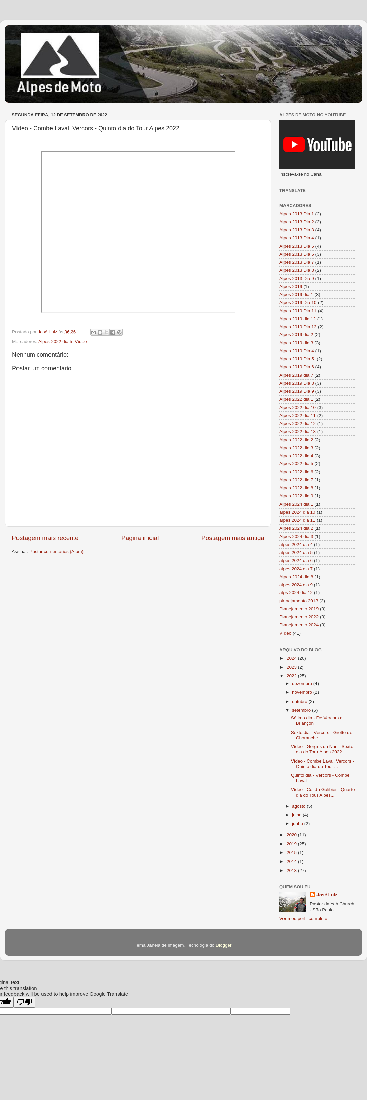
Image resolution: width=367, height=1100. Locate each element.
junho (298, 823)
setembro (302, 710)
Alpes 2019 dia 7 (296, 375)
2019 (292, 843)
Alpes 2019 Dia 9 (296, 391)
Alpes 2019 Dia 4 (296, 350)
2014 (292, 861)
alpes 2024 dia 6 (296, 560)
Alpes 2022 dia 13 (297, 431)
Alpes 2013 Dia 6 (296, 254)
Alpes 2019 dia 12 (297, 318)
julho (297, 814)
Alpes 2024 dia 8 (296, 576)
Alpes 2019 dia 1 (296, 294)
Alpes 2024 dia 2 (296, 528)
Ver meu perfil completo (303, 918)
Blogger (223, 945)
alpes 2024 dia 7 (296, 568)
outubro (300, 701)
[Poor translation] (24, 1002)
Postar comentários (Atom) (57, 551)
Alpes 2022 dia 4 (296, 455)
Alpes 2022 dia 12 (297, 423)
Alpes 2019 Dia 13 (297, 326)
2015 (292, 852)
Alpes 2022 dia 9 (296, 495)
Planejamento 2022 (299, 616)
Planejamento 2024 (299, 624)
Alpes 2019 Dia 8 (296, 383)
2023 (292, 667)
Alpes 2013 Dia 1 (296, 213)
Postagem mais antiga (232, 537)
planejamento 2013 (298, 600)
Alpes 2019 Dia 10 (297, 302)
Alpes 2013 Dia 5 (296, 246)
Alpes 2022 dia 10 (297, 407)
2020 (292, 834)
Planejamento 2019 (299, 608)
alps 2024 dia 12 (296, 592)
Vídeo (81, 341)
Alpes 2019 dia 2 (296, 334)
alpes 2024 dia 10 (297, 512)
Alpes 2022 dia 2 (296, 439)
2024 (292, 658)
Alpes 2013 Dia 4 (296, 237)
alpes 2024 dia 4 (296, 544)
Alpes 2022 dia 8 (296, 487)
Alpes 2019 (290, 286)
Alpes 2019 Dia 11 (297, 310)
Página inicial (140, 537)
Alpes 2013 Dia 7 (296, 262)
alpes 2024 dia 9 (296, 584)
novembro (302, 692)
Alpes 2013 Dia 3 (296, 229)
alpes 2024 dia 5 (296, 552)
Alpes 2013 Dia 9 (296, 278)
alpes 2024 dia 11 (297, 520)
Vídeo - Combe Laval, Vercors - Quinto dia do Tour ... (322, 763)
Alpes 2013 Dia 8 (296, 270)
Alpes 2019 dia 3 (296, 342)
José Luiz (326, 894)
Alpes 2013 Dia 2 (296, 221)
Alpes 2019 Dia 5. (297, 358)
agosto (299, 806)
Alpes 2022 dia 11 (297, 415)
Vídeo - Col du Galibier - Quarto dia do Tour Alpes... (323, 792)
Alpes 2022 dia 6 (296, 471)
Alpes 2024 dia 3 (296, 536)
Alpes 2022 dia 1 (296, 399)
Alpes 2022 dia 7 (296, 479)
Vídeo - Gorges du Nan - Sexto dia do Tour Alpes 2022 (322, 749)
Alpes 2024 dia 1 (296, 504)
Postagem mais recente (45, 537)
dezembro (302, 683)
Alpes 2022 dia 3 (296, 447)
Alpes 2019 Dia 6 (296, 366)
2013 (292, 870)
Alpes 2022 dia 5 (55, 341)
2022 (292, 675)
